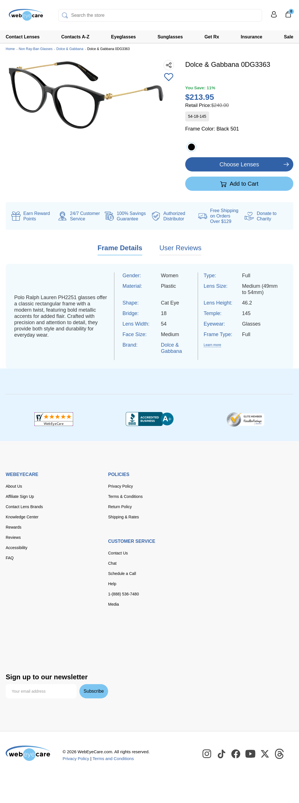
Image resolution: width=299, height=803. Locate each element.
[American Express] (85, 633)
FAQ (10, 558)
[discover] (68, 633)
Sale (288, 36)
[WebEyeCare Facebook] (236, 754)
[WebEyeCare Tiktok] (221, 754)
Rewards (13, 527)
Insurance (251, 36)
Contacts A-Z (75, 36)
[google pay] (57, 645)
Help (112, 583)
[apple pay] (38, 645)
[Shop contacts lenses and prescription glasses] (23, 17)
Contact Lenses (23, 36)
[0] (288, 16)
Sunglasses (170, 36)
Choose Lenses (239, 164)
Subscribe (94, 691)
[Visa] (33, 633)
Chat (112, 563)
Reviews (13, 537)
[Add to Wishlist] (168, 77)
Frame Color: (212, 129)
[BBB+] (150, 419)
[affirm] (14, 657)
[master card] (51, 633)
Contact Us (118, 553)
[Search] (64, 15)
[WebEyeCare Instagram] (207, 754)
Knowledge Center (22, 517)
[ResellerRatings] (245, 419)
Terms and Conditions (113, 758)
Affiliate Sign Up (20, 496)
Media (113, 604)
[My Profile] (274, 17)
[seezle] (81, 645)
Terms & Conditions (125, 496)
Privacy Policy (120, 486)
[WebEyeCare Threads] (280, 754)
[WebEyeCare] (28, 753)
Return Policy (120, 506)
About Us (14, 486)
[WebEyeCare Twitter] (265, 754)
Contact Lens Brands (24, 506)
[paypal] (17, 645)
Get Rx (212, 36)
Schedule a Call (122, 573)
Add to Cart (239, 184)
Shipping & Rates (123, 517)
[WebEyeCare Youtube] (251, 754)
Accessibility (16, 547)
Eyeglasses (123, 36)
